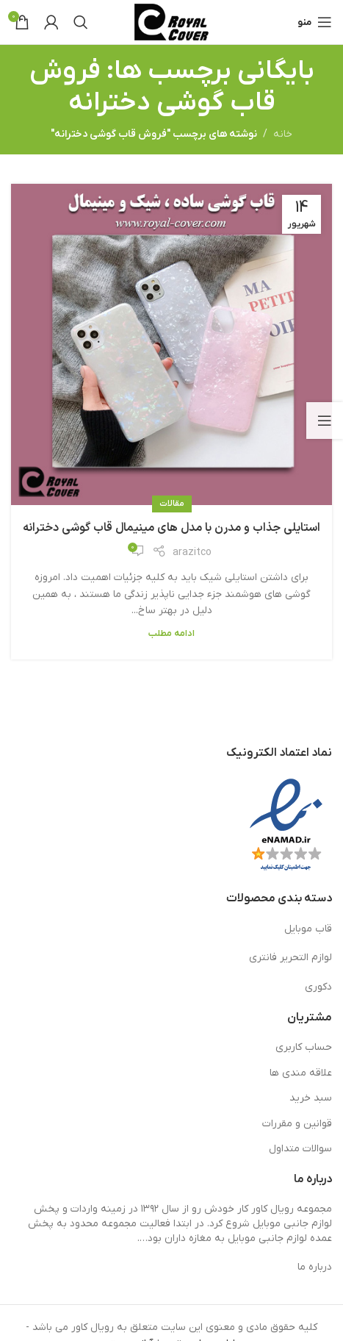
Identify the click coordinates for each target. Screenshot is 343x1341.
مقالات (171, 503)
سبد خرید (310, 1098)
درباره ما (314, 1267)
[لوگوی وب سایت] (171, 22)
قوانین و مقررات (297, 1124)
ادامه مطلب (171, 634)
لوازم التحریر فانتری (290, 958)
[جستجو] (80, 22)
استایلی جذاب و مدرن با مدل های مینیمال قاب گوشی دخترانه (171, 528)
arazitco (192, 552)
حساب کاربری (303, 1047)
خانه (282, 134)
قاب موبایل (308, 929)
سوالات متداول (300, 1149)
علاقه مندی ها (301, 1073)
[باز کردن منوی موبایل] (314, 22)
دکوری (318, 987)
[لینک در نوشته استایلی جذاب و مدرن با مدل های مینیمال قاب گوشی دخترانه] (171, 344)
